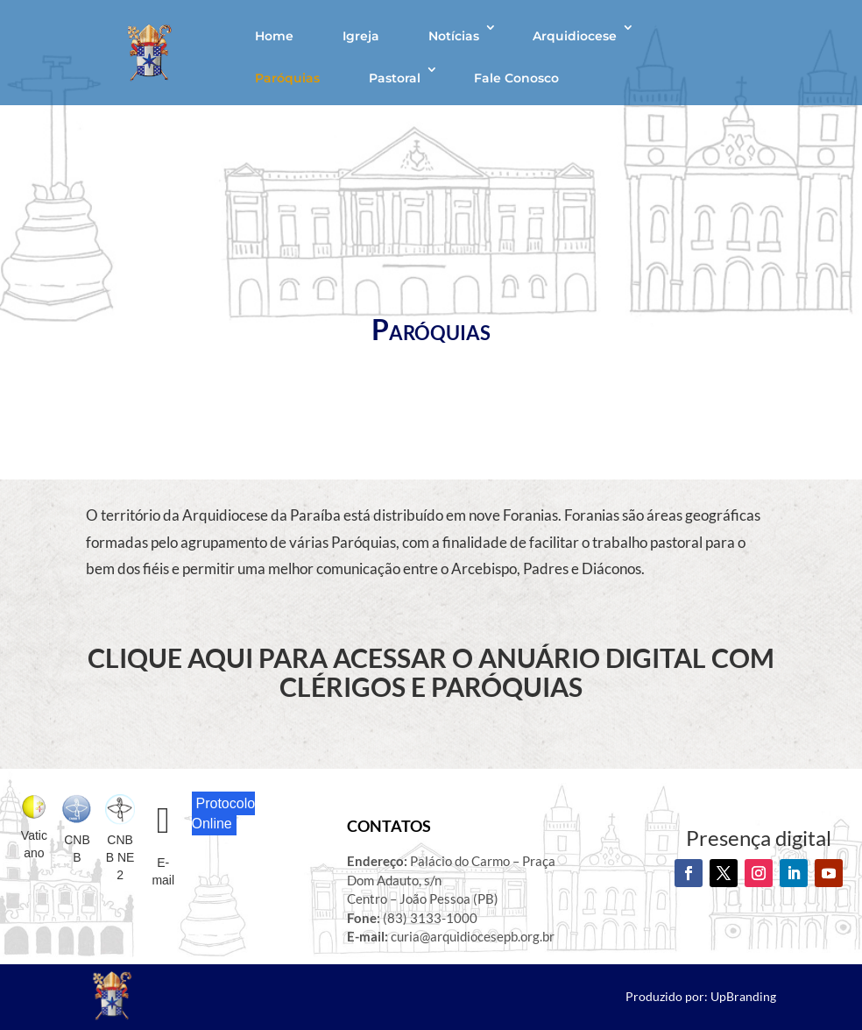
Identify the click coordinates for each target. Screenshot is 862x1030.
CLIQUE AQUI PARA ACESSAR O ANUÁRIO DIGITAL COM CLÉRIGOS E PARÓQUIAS (431, 672)
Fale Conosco (516, 78)
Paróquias (287, 78)
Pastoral (394, 78)
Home (274, 36)
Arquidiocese (575, 36)
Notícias (453, 36)
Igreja (361, 36)
